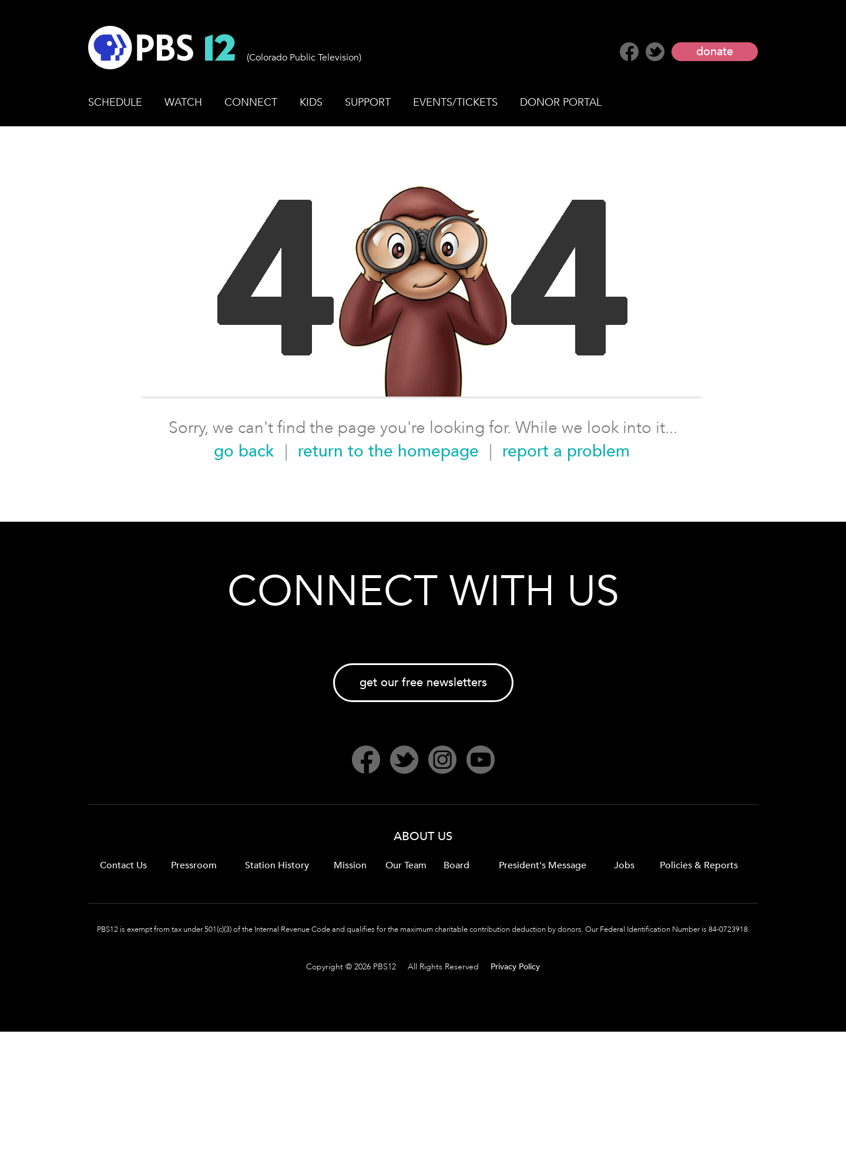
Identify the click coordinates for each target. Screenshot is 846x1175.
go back (244, 451)
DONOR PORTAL (561, 102)
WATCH (183, 102)
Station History (277, 865)
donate (714, 51)
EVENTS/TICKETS (455, 102)
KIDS (311, 102)
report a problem (566, 451)
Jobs (624, 865)
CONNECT (250, 102)
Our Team (406, 865)
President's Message (542, 865)
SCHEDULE (115, 102)
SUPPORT (368, 102)
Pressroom (194, 865)
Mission (350, 865)
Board (456, 865)
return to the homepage (388, 451)
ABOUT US (423, 836)
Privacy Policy (515, 966)
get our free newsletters (423, 682)
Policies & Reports (699, 865)
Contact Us (123, 865)
